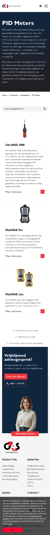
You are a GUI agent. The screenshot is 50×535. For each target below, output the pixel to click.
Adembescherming (11, 472)
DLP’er (30, 482)
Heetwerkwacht (35, 479)
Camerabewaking (10, 475)
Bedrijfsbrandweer (36, 469)
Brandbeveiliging (9, 479)
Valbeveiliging (8, 465)
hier (10, 523)
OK (12, 529)
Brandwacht (32, 472)
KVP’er (30, 485)
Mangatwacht (33, 475)
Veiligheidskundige (35, 465)
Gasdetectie (8, 469)
